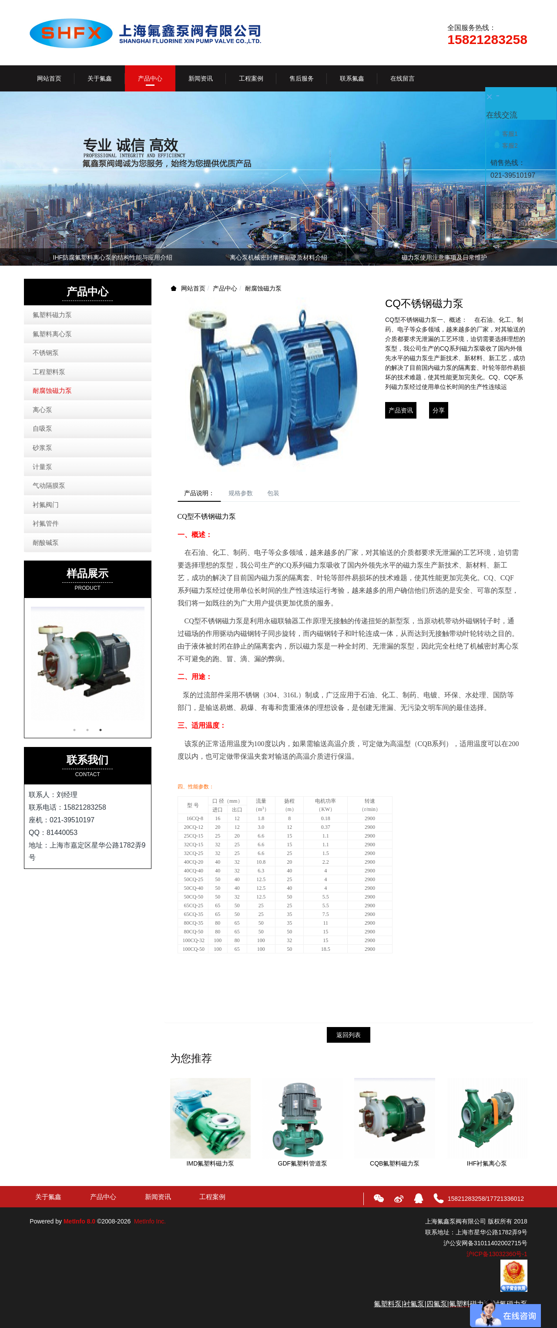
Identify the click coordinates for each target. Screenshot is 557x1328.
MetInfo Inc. (150, 1223)
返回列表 (348, 1037)
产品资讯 (401, 410)
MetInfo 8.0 (79, 1223)
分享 (439, 410)
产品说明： (202, 494)
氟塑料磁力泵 (52, 314)
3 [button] (100, 730)
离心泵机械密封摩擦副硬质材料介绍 (278, 257)
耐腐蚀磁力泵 (263, 288)
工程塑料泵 (49, 371)
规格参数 (248, 494)
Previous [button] (34, 257)
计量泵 (42, 466)
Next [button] (523, 257)
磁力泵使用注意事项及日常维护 (444, 257)
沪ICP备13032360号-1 (496, 1256)
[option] (278, 259)
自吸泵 (42, 428)
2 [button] (87, 730)
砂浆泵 (42, 447)
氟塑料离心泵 (52, 334)
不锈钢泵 (46, 352)
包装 (286, 494)
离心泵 (42, 409)
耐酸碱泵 (46, 542)
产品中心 (225, 288)
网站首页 (49, 78)
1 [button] (74, 730)
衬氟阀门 (46, 504)
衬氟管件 (46, 523)
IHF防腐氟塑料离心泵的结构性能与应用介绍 (113, 257)
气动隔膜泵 (49, 485)
